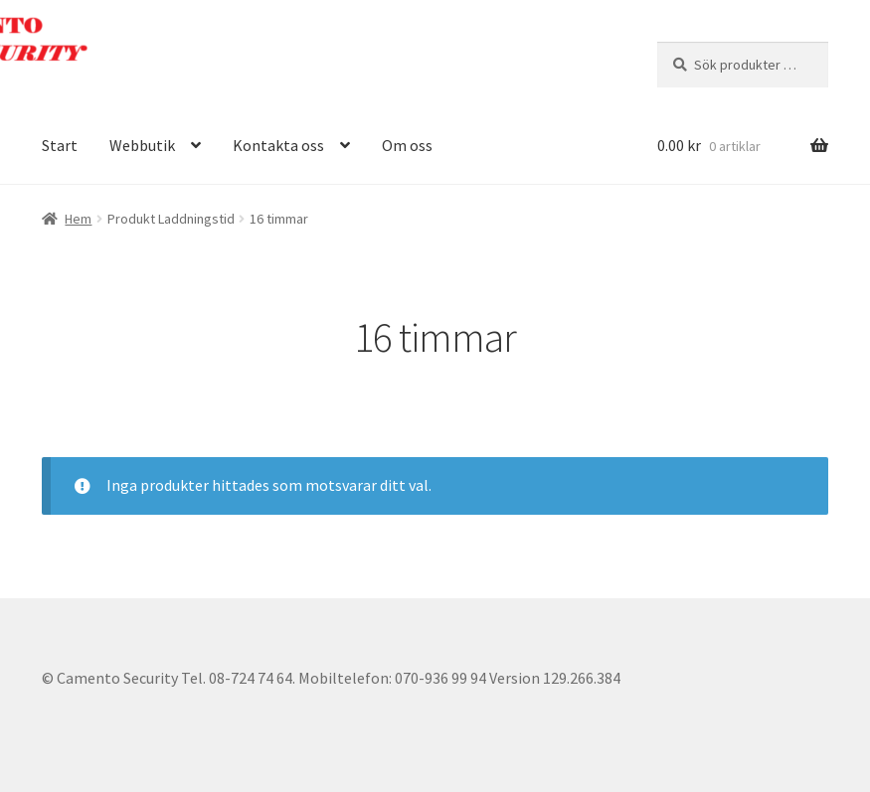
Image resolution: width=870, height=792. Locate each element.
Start (60, 145)
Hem (78, 219)
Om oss (407, 145)
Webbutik (142, 145)
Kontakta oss (278, 145)
